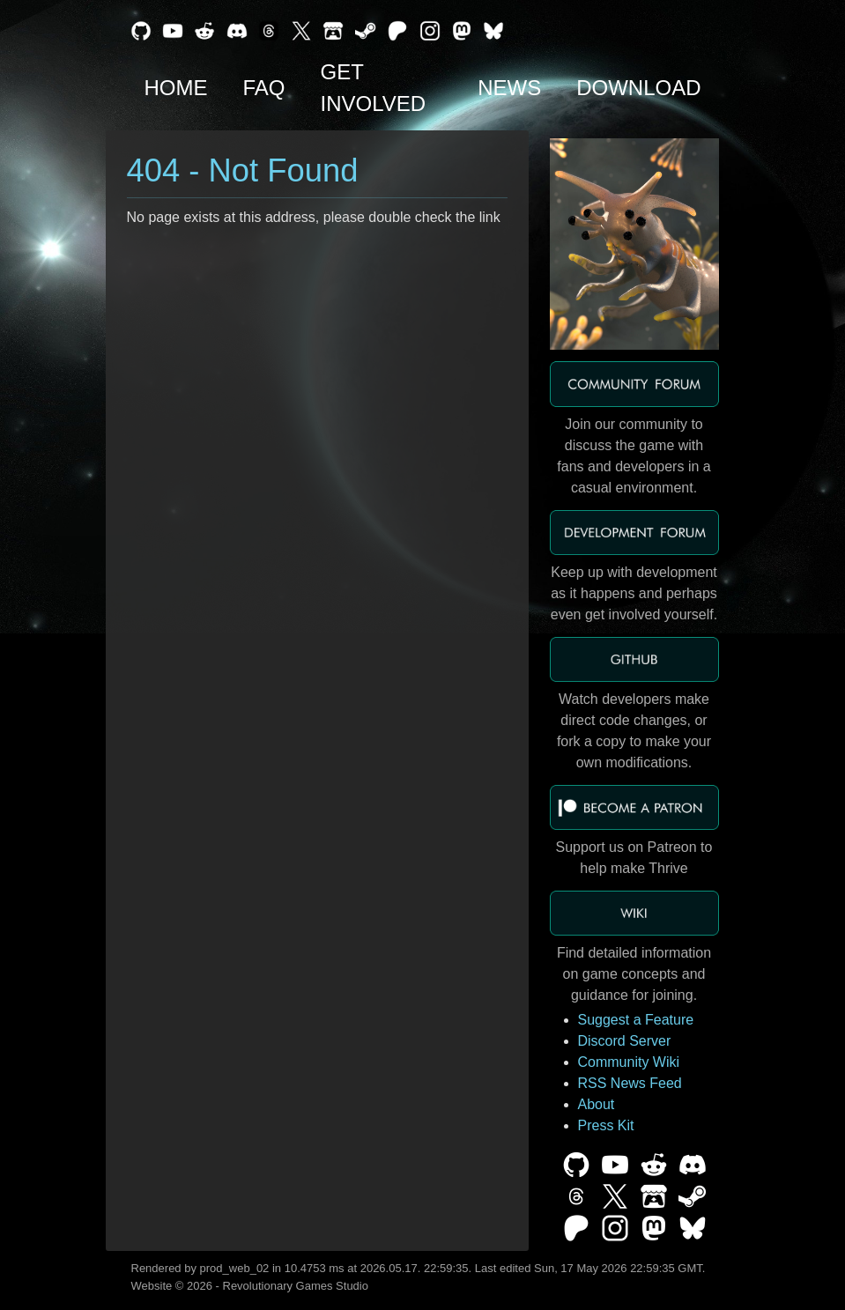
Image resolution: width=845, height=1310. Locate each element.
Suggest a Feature (636, 1019)
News (509, 88)
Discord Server (624, 1040)
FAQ (264, 88)
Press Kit (606, 1125)
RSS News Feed (630, 1083)
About (596, 1104)
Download (638, 88)
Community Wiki (629, 1062)
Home (176, 88)
